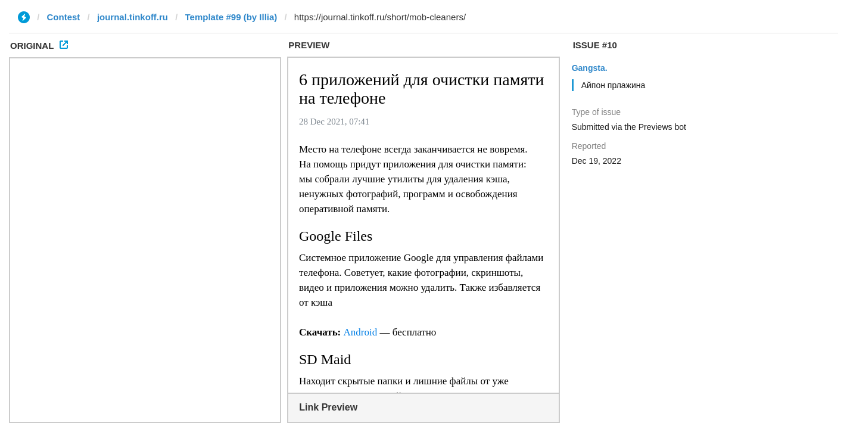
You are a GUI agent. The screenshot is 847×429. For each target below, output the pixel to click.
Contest (63, 17)
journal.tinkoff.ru (132, 17)
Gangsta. (590, 68)
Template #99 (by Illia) (231, 17)
